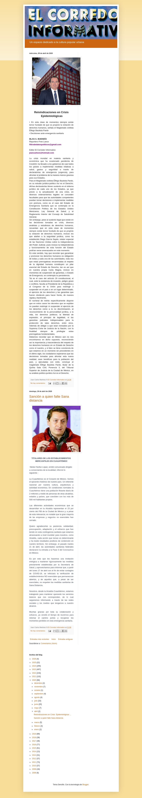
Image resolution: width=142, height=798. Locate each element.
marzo (37, 722)
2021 (34, 676)
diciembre (38, 683)
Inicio (53, 639)
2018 (34, 737)
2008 (34, 773)
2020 (34, 680)
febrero (37, 726)
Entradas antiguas (65, 639)
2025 (34, 662)
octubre (37, 690)
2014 (34, 751)
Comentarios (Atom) (49, 643)
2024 (34, 666)
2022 (34, 673)
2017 (34, 741)
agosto (37, 697)
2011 (34, 762)
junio (36, 704)
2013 (34, 755)
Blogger (85, 785)
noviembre (38, 687)
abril (36, 711)
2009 (34, 769)
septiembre (39, 694)
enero (36, 729)
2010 (34, 766)
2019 (34, 734)
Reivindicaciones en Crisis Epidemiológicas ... (52, 714)
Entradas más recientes (39, 639)
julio (36, 701)
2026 (34, 659)
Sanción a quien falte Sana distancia (48, 718)
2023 (34, 669)
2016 (34, 745)
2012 (34, 759)
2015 (34, 748)
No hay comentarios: (38, 383)
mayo (36, 708)
